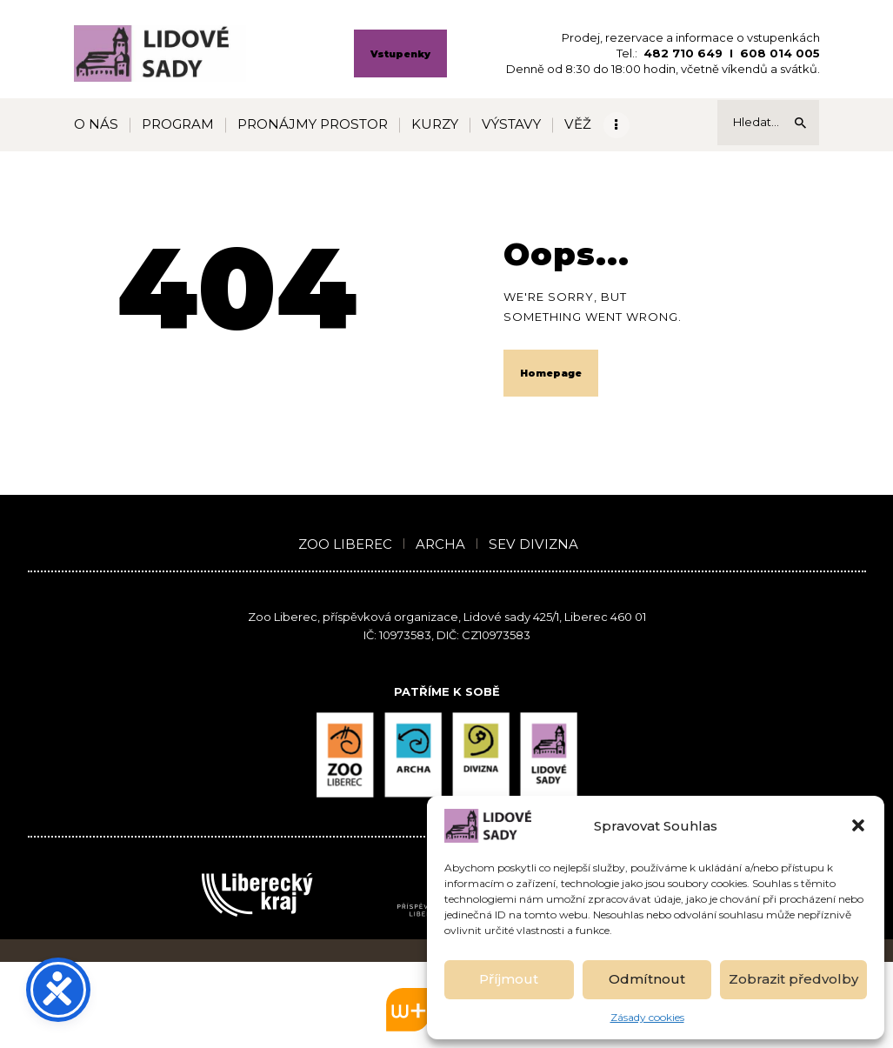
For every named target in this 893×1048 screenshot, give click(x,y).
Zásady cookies (647, 1017)
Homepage (551, 373)
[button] (858, 825)
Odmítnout (647, 979)
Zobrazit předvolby (793, 979)
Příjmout (508, 979)
